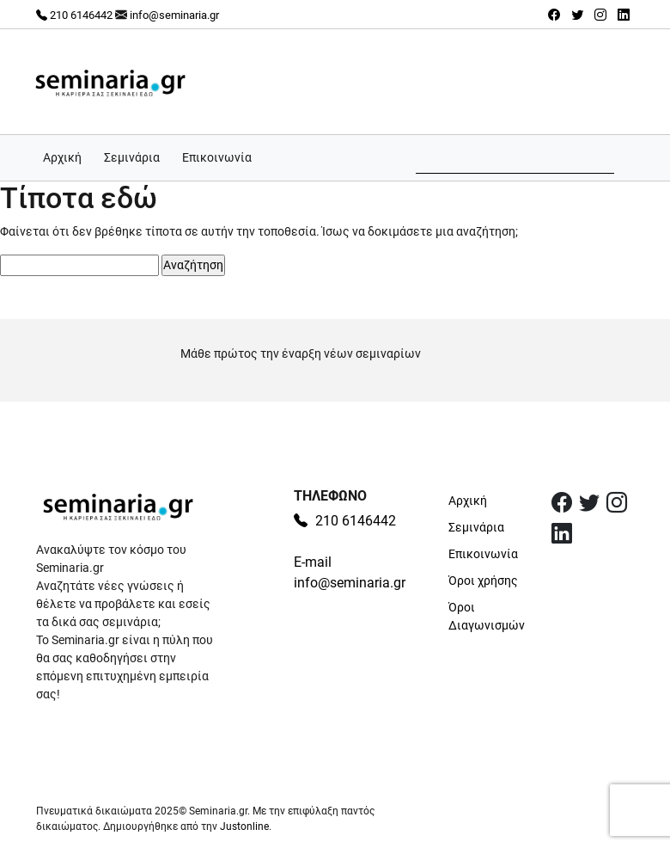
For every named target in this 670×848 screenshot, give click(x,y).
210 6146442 (74, 15)
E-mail (313, 562)
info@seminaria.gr (174, 15)
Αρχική (62, 157)
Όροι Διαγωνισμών (486, 616)
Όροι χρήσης (483, 580)
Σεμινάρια (132, 157)
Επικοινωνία (217, 157)
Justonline (244, 826)
